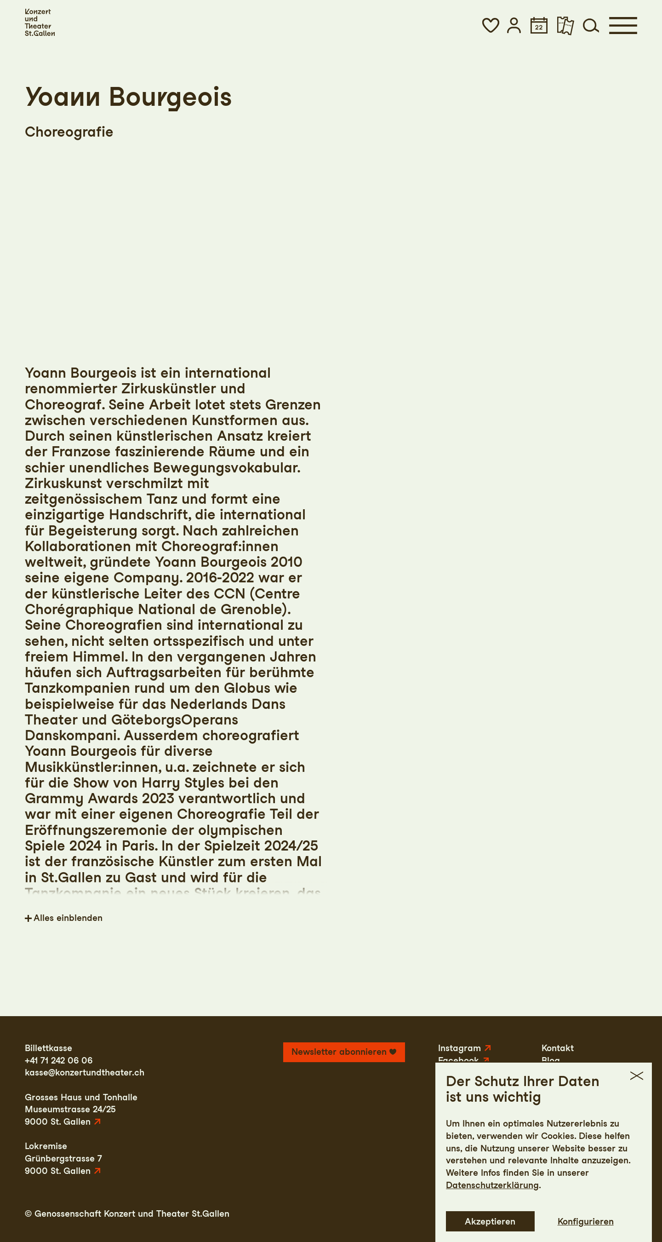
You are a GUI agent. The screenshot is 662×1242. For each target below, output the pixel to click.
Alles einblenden (68, 918)
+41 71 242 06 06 (58, 1060)
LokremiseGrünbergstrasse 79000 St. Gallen (63, 1158)
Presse (555, 1072)
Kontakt (558, 1048)
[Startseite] (40, 22)
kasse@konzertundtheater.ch (84, 1072)
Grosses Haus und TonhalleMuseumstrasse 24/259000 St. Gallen (81, 1109)
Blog (551, 1060)
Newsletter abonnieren (339, 1051)
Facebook (458, 1060)
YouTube (456, 1072)
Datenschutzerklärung (492, 1234)
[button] (490, 25)
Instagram (459, 1048)
